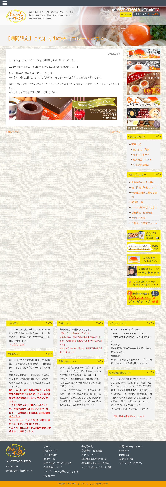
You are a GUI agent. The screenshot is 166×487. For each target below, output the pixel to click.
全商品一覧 (87, 446)
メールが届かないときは (144, 207)
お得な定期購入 (141, 164)
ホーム (46, 446)
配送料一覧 (137, 202)
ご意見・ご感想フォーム (144, 223)
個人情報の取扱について (144, 187)
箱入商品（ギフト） (143, 159)
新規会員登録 (126, 459)
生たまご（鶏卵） (142, 149)
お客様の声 (49, 475)
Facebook (124, 450)
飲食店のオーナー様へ (143, 182)
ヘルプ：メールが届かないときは (60, 471)
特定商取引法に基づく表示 (144, 194)
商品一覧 (136, 144)
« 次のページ (12, 131)
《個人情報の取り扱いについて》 (128, 416)
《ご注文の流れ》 (17, 344)
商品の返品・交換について (57, 463)
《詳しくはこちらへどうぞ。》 (75, 333)
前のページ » (116, 131)
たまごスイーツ (141, 154)
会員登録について (52, 467)
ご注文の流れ (50, 454)
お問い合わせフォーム (130, 446)
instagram (124, 454)
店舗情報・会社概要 (141, 212)
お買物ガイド (50, 450)
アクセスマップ (89, 454)
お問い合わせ (138, 218)
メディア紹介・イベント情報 (96, 467)
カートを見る (153, 14)
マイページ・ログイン (130, 463)
